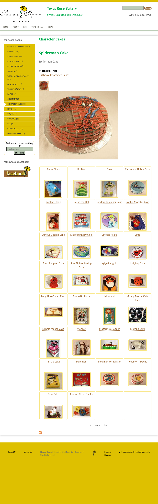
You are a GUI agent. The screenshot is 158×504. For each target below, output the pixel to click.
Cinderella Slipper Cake (109, 202)
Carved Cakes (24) (15, 129)
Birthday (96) (13, 51)
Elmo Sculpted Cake (53, 263)
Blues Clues (53, 169)
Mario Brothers (81, 296)
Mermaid (109, 296)
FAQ (25, 27)
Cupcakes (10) (13, 119)
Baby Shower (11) (15, 61)
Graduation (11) (14, 84)
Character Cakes (59, 75)
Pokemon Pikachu (137, 361)
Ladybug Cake (137, 263)
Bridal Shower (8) (15, 66)
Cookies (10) (12, 114)
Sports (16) (12, 109)
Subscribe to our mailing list (19, 144)
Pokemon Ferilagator (109, 361)
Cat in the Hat (81, 202)
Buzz (109, 169)
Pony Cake (53, 394)
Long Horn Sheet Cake (53, 296)
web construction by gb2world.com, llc (134, 452)
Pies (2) (10, 124)
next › (97, 425)
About (16, 27)
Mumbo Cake (137, 328)
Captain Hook (53, 202)
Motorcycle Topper (109, 328)
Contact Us (12, 452)
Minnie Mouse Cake (53, 328)
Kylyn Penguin (109, 263)
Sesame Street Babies (81, 394)
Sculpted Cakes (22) (16, 133)
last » (106, 425)
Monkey (81, 328)
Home (5, 27)
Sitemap (107, 455)
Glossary (107, 452)
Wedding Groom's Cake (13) (18, 77)
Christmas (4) (13, 99)
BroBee (81, 169)
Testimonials (37, 27)
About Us (28, 452)
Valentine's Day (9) (15, 89)
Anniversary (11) (14, 56)
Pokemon (81, 361)
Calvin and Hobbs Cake (137, 169)
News (50, 27)
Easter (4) (11, 94)
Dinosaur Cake (109, 234)
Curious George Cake (53, 234)
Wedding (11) (13, 71)
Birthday (44, 75)
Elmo (137, 234)
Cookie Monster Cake (137, 202)
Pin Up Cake (53, 361)
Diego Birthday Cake (81, 234)
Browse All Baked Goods (18, 46)
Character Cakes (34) (16, 104)
